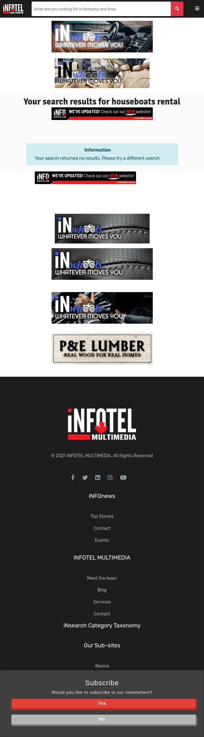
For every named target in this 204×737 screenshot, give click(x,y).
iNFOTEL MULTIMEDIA (89, 455)
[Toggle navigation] (201, 9)
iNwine (102, 666)
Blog (102, 590)
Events (102, 540)
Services (102, 602)
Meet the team (102, 578)
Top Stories (101, 516)
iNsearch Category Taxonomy (102, 625)
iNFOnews (102, 496)
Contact (102, 528)
